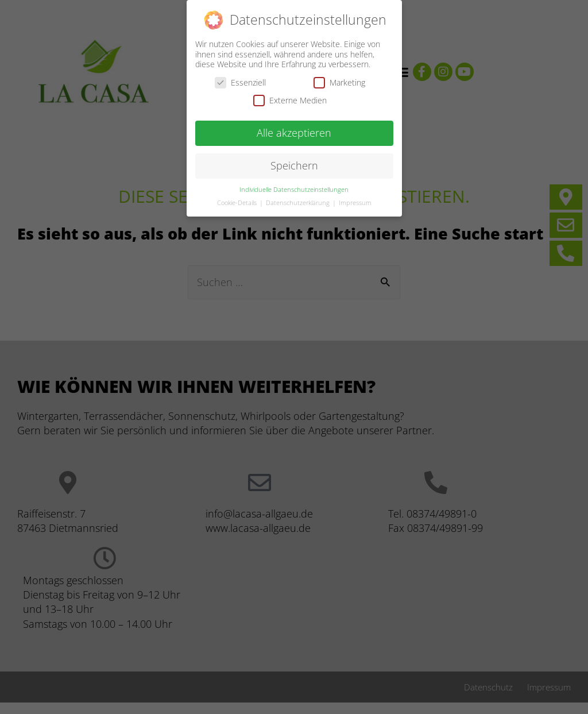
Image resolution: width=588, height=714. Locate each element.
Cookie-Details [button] (237, 202)
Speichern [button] (294, 165)
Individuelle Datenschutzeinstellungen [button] (294, 189)
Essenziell (240, 81)
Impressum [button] (355, 202)
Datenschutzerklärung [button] (298, 202)
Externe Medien (290, 99)
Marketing (339, 81)
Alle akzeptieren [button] (294, 132)
